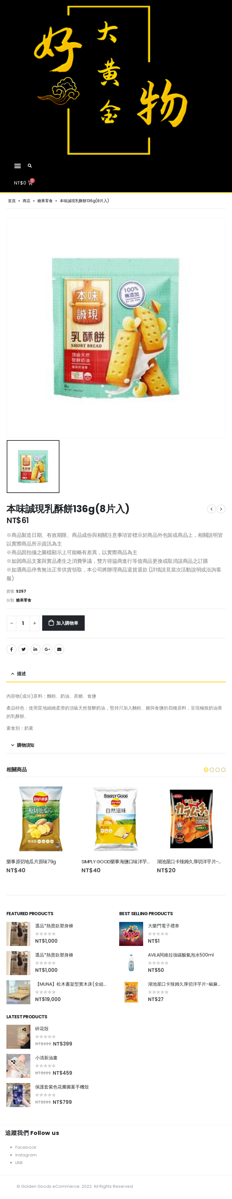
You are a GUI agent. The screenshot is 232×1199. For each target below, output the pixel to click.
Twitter (23, 649)
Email (59, 649)
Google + (47, 649)
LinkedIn (35, 649)
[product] (40, 818)
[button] (17, 165)
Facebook (11, 649)
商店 (26, 200)
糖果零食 (45, 200)
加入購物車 (67, 623)
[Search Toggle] (30, 166)
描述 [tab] (21, 673)
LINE (19, 1163)
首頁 (12, 200)
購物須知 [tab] (25, 745)
